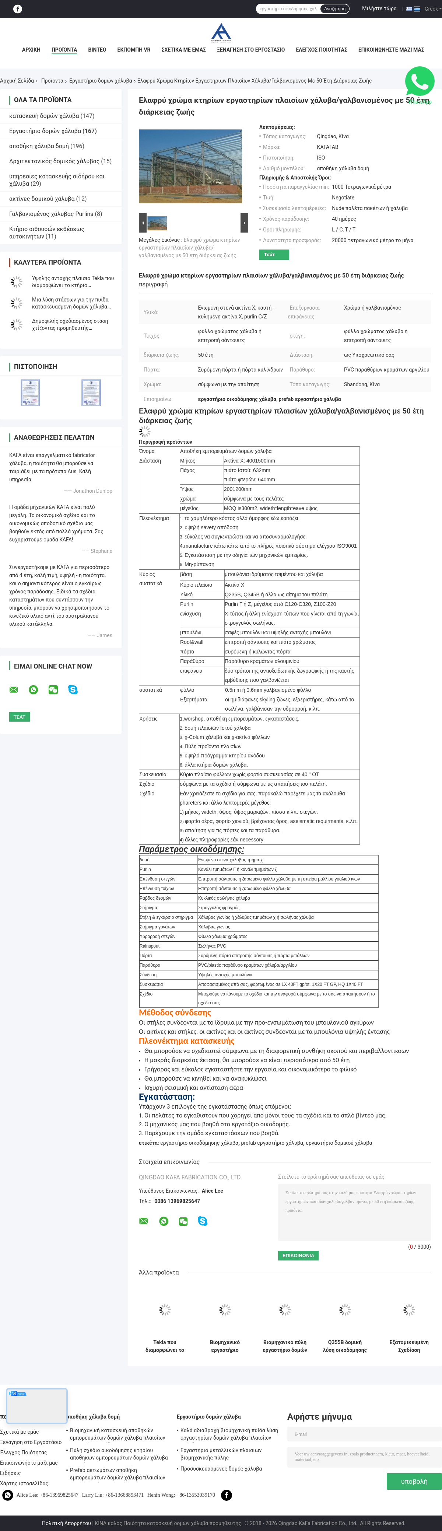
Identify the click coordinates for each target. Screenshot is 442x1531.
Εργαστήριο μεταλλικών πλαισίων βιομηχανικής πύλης (221, 1454)
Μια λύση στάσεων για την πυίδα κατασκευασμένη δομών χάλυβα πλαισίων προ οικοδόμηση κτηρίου (72, 307)
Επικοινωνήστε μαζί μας (391, 50)
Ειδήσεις (10, 1473)
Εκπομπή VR (134, 50)
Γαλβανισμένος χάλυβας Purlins (51, 213)
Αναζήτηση (334, 8)
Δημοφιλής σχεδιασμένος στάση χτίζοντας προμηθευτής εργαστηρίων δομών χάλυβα (70, 328)
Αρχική (31, 50)
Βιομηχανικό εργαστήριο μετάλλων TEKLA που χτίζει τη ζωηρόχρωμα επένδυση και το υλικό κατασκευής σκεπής (225, 1346)
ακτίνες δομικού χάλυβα (42, 198)
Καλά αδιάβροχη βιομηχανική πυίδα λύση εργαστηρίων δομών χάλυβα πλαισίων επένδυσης (229, 1435)
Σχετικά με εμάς (184, 50)
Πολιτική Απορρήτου (66, 1523)
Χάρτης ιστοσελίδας (24, 1483)
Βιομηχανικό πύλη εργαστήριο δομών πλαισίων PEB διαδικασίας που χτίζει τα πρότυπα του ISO (285, 1346)
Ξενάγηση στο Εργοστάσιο (251, 50)
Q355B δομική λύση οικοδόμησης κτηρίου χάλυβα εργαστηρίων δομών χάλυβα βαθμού (345, 1346)
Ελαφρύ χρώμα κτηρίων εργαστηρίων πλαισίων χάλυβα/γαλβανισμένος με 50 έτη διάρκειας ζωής (189, 247)
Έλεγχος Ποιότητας (321, 50)
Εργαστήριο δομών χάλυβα (100, 81)
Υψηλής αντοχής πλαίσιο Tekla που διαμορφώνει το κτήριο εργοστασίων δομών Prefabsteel (73, 285)
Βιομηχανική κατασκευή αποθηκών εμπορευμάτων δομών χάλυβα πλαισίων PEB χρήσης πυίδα (117, 1435)
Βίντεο (97, 50)
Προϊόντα (64, 50)
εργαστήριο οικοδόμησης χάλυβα (199, 1143)
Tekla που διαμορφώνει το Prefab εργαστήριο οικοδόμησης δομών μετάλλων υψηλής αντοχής (165, 1346)
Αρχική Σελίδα (17, 81)
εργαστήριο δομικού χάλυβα (339, 1143)
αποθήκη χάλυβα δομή (39, 146)
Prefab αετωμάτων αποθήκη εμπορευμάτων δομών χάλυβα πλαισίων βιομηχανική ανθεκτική (117, 1475)
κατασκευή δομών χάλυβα (44, 115)
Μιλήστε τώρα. (380, 8)
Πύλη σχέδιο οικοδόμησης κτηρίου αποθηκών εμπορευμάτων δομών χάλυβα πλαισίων (119, 1455)
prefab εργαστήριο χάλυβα (272, 1143)
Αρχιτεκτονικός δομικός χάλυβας (54, 161)
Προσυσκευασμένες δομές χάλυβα (221, 1469)
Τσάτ (269, 254)
